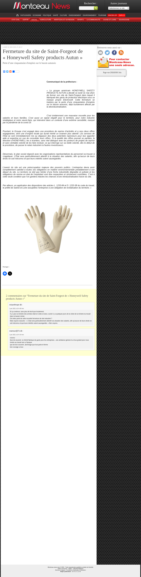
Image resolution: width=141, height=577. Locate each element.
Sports (80, 20)
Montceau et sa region (64, 20)
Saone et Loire (109, 20)
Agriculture (45, 20)
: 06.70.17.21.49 (70, 571)
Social (34, 20)
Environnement (89, 15)
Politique (47, 15)
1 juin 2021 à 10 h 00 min (16, 308)
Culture (63, 15)
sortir (25, 20)
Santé (55, 15)
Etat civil (16, 20)
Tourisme (102, 15)
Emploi (122, 15)
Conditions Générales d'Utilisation (76, 570)
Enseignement (75, 15)
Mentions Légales (60, 570)
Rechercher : (90, 3)
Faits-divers (25, 15)
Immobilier (112, 15)
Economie (37, 15)
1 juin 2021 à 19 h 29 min (16, 334)
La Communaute (93, 20)
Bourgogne (124, 20)
